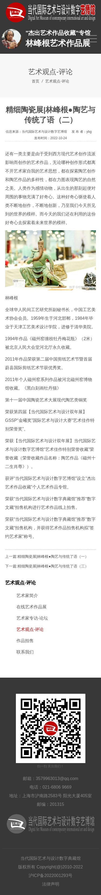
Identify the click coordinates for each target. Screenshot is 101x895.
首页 (35, 81)
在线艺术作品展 (31, 607)
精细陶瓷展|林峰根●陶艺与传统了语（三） (53, 566)
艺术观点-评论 (57, 81)
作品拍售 (25, 640)
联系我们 (25, 652)
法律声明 (50, 884)
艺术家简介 (27, 595)
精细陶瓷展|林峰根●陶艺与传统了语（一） (53, 556)
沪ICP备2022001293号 (51, 875)
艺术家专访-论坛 (32, 618)
